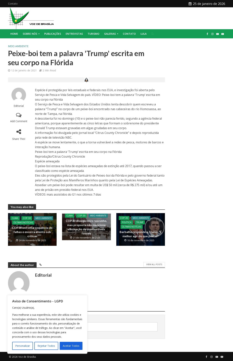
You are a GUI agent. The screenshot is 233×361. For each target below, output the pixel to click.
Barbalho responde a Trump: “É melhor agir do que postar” (141, 234)
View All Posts (154, 264)
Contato (13, 3)
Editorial (19, 106)
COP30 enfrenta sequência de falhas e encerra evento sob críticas (32, 232)
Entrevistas (74, 33)
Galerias (110, 33)
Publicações (52, 33)
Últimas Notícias (23, 222)
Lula (144, 33)
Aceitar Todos (71, 345)
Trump (139, 222)
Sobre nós (30, 33)
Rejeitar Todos (46, 345)
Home (14, 33)
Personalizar (22, 345)
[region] (47, 324)
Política (126, 222)
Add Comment (18, 121)
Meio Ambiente (18, 46)
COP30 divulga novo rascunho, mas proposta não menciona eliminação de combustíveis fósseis (86, 227)
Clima (15, 218)
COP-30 (27, 218)
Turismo (93, 33)
